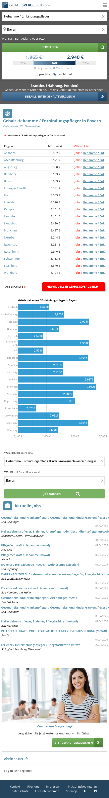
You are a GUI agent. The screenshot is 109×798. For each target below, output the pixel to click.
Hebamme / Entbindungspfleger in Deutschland (36, 135)
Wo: (22, 472)
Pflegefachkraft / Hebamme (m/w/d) (25, 545)
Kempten (10, 209)
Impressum (53, 786)
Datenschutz (19, 791)
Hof (6, 195)
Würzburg (10, 273)
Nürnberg (10, 237)
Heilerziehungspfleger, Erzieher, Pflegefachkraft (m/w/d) (39, 621)
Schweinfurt (12, 258)
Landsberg (11, 216)
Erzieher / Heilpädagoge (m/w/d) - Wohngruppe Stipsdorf (40, 565)
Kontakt (15, 786)
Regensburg (12, 244)
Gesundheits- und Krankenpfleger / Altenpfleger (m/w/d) (39, 598)
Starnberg (10, 265)
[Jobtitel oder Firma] (54, 461)
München (10, 230)
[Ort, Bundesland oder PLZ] (54, 29)
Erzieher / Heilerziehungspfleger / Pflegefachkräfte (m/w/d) (41, 645)
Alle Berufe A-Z (14, 286)
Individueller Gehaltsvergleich (72, 287)
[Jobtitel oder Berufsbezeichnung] (54, 16)
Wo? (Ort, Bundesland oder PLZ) (23, 38)
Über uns (33, 786)
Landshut (10, 223)
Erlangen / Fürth (15, 188)
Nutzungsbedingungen (83, 786)
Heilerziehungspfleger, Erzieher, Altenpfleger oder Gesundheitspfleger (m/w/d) (55, 531)
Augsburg (10, 167)
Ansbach (10, 153)
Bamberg (10, 174)
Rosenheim (11, 251)
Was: (19, 453)
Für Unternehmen (47, 791)
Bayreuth (10, 181)
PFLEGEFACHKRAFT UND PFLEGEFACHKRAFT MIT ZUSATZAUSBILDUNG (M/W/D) (54, 631)
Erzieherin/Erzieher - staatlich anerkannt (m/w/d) (34, 588)
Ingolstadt (10, 202)
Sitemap (71, 791)
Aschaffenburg (14, 160)
